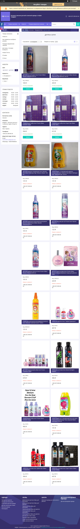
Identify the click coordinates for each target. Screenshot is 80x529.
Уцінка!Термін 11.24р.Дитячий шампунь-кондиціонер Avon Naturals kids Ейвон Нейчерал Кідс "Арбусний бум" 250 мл (65, 173)
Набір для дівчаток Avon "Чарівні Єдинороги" (64, 321)
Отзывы (4, 55)
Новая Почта (6, 52)
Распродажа (5, 508)
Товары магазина (12, 24)
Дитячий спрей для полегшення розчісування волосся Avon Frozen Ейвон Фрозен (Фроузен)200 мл (35, 223)
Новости (24, 24)
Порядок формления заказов (36, 24)
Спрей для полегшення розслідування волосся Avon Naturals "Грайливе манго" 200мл (35, 322)
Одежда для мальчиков (7, 501)
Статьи (4, 58)
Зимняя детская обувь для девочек (31, 509)
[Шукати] (74, 24)
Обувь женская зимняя (28, 521)
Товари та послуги (29, 30)
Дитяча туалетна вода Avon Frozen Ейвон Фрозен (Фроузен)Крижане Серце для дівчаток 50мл (64, 273)
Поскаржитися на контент (46, 527)
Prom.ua (47, 526)
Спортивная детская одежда (9, 503)
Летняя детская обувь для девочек (31, 514)
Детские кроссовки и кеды (28, 515)
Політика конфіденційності (59, 527)
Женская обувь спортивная (29, 517)
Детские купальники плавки (8, 505)
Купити (28, 89)
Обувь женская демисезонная (29, 519)
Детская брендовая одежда (67, 501)
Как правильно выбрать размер (9, 40)
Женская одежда (6, 507)
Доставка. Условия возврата (7, 48)
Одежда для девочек (7, 500)
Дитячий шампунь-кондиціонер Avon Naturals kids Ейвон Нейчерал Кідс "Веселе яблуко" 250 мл (35, 173)
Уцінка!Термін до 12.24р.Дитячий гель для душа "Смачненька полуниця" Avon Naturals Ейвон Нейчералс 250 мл (64, 420)
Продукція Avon (39, 30)
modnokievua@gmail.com (9, 139)
